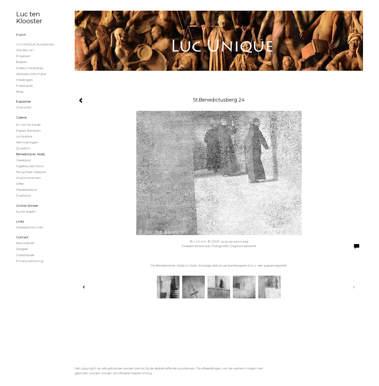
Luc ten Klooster (29, 17)
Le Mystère (24, 136)
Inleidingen (24, 80)
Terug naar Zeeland (31, 172)
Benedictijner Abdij (30, 154)
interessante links (29, 227)
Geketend (23, 160)
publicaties (24, 86)
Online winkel (27, 206)
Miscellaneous (26, 190)
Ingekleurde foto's (30, 166)
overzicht (23, 107)
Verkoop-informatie (31, 74)
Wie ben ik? (25, 50)
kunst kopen (26, 211)
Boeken (21, 62)
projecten (23, 56)
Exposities (23, 101)
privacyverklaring (29, 261)
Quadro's (23, 148)
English (21, 34)
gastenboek (25, 255)
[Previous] (84, 287)
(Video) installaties (29, 68)
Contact (22, 237)
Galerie (21, 117)
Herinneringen (27, 142)
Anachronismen (28, 178)
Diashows (23, 195)
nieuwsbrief (25, 243)
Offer (20, 184)
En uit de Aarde (28, 125)
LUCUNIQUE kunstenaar (35, 44)
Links (20, 221)
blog (19, 91)
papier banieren (28, 130)
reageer (22, 249)
